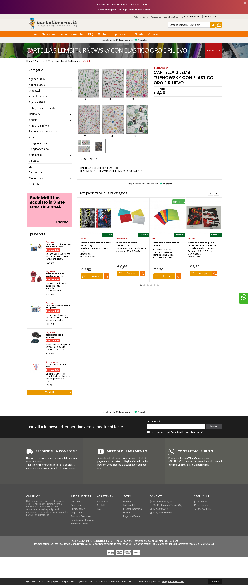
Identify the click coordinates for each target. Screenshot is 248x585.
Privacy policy (78, 509)
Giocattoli (34, 90)
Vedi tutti (58, 392)
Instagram (201, 505)
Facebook (201, 501)
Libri (31, 166)
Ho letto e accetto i (158, 432)
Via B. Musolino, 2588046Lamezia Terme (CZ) (165, 503)
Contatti (103, 34)
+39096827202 (190, 16)
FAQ (90, 34)
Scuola (33, 119)
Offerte (153, 34)
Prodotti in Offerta (132, 509)
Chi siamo (48, 34)
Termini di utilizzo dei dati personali (187, 432)
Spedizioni (76, 505)
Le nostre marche (71, 34)
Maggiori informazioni (173, 581)
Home (33, 34)
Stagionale (35, 154)
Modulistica (36, 178)
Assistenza (156, 17)
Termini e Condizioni (81, 516)
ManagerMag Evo (169, 541)
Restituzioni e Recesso (82, 520)
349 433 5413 (211, 16)
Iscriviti (213, 426)
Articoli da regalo (39, 96)
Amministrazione (79, 523)
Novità (139, 34)
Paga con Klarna (141, 17)
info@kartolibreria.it (161, 512)
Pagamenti (76, 512)
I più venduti (121, 34)
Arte (31, 137)
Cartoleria (35, 114)
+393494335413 (176, 461)
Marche (127, 501)
